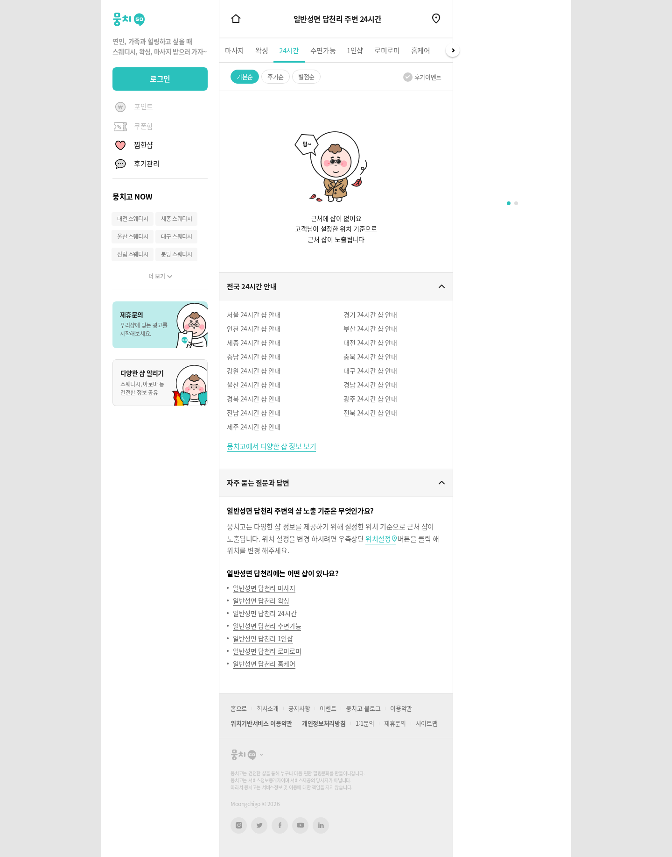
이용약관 (401, 708)
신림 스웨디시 (132, 254)
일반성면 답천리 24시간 (264, 613)
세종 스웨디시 (176, 218)
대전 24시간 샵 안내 (370, 342)
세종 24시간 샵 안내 (253, 342)
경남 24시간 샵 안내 (370, 384)
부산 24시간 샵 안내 (370, 328)
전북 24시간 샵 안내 (370, 412)
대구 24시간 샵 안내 (370, 370)
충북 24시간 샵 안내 (370, 356)
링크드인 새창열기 (321, 825)
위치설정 (378, 539)
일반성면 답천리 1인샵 (263, 638)
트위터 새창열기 (259, 825)
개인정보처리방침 (323, 723)
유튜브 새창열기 (300, 825)
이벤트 (328, 708)
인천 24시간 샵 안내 (253, 328)
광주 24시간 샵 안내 (370, 398)
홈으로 (239, 708)
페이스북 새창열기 (279, 825)
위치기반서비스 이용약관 (261, 723)
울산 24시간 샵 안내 (253, 384)
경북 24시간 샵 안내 (253, 398)
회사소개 (268, 708)
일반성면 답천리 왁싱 (261, 600)
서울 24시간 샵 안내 (253, 314)
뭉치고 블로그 (363, 708)
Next (453, 50)
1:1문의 (365, 723)
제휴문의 (395, 723)
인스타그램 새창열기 (239, 825)
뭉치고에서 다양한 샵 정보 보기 (271, 446)
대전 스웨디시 (132, 218)
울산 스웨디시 (132, 236)
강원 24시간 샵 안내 (253, 370)
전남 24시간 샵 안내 (253, 412)
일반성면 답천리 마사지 (264, 588)
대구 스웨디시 (176, 236)
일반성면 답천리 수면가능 (267, 625)
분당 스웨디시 (176, 254)
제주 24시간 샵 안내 (253, 426)
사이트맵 (427, 723)
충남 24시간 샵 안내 (253, 356)
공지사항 (299, 708)
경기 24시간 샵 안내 (370, 314)
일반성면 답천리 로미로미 (267, 651)
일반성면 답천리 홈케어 (264, 663)
